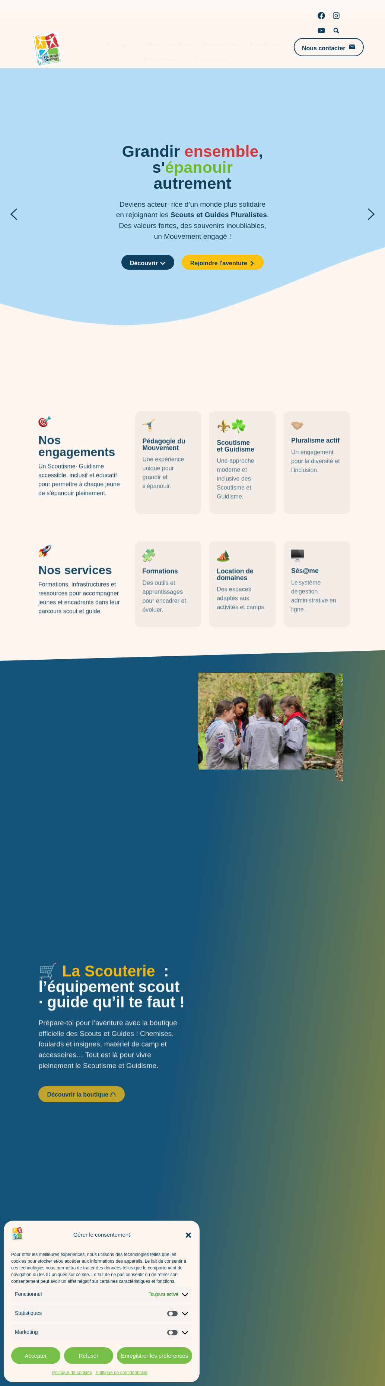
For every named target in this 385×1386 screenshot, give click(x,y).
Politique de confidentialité (121, 1372)
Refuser (89, 1355)
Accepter (36, 1355)
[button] (188, 1235)
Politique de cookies (72, 1372)
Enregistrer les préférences (154, 1355)
